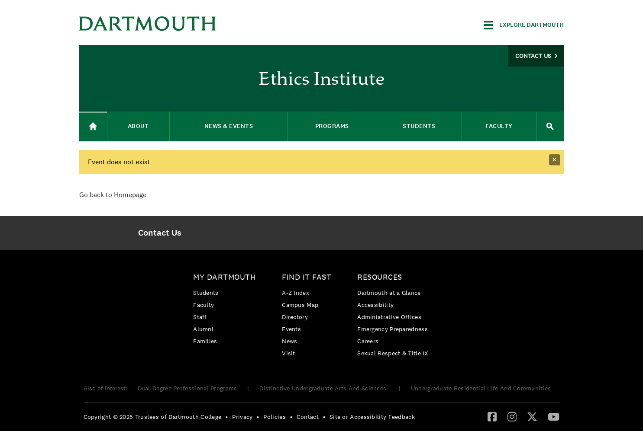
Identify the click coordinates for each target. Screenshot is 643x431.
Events (291, 329)
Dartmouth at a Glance (388, 293)
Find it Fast (306, 277)
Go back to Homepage (112, 194)
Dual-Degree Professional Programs (187, 388)
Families (205, 341)
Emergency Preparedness (392, 329)
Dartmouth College (147, 23)
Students (205, 293)
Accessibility (375, 305)
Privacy (242, 417)
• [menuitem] (227, 417)
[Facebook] (492, 416)
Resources (379, 277)
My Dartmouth (224, 277)
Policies (274, 417)
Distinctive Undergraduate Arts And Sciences (323, 388)
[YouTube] (553, 416)
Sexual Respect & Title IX (392, 353)
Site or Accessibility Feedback (372, 417)
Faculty (203, 305)
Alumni (203, 329)
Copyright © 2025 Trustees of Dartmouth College (153, 417)
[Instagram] (512, 416)
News (289, 341)
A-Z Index (295, 293)
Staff (200, 317)
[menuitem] (160, 233)
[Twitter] (532, 416)
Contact (308, 417)
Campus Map (300, 305)
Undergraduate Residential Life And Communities (481, 388)
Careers (367, 341)
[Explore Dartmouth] (524, 25)
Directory (295, 317)
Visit (288, 353)
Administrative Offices (389, 317)
